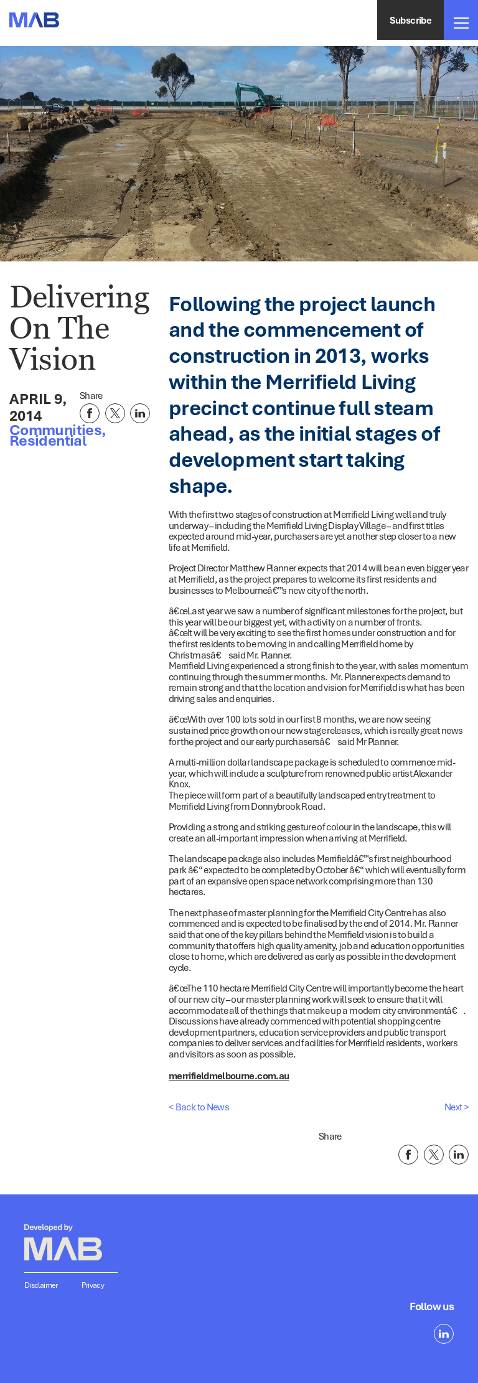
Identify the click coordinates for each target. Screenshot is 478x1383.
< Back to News (199, 1106)
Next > (456, 1106)
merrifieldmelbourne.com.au (229, 1075)
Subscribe (410, 20)
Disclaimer (41, 1285)
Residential (47, 440)
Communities (55, 429)
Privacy (93, 1285)
